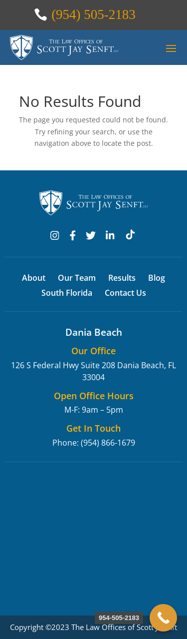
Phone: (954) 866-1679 (93, 442)
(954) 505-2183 (93, 14)
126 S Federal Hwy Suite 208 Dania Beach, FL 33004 (93, 371)
